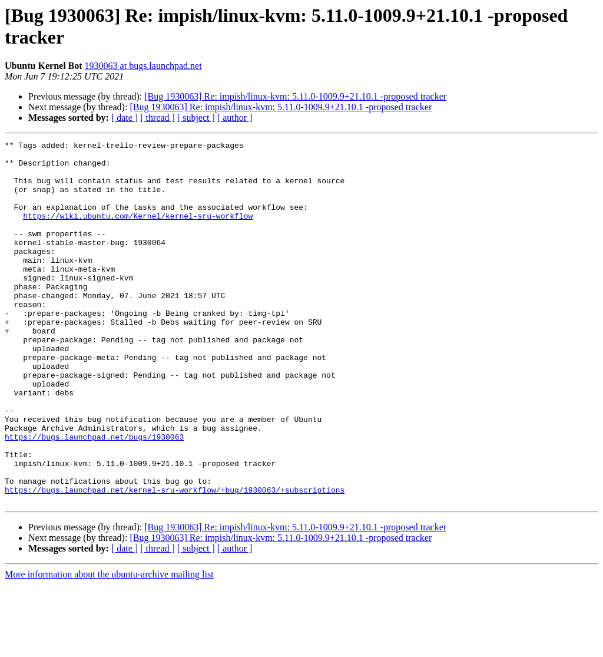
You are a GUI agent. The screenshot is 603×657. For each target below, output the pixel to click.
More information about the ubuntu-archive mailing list (109, 647)
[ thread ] (157, 118)
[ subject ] (196, 118)
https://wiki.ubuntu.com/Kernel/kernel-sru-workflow (138, 231)
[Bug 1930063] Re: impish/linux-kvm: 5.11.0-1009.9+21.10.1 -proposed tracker (295, 96)
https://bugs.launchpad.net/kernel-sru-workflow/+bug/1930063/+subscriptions (174, 560)
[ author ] (235, 118)
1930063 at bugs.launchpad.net (143, 66)
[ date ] (124, 118)
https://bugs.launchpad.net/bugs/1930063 (94, 496)
